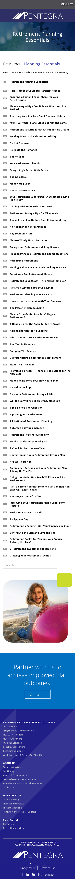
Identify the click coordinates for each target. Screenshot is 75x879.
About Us (9, 763)
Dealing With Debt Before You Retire (32, 206)
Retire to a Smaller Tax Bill (26, 512)
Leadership (8, 787)
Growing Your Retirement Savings (30, 555)
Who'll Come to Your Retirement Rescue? (35, 337)
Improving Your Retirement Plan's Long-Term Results (37, 504)
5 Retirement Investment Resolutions (33, 548)
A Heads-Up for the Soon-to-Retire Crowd (35, 324)
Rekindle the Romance (23, 149)
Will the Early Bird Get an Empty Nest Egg (35, 400)
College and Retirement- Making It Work (34, 247)
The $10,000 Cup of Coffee (25, 496)
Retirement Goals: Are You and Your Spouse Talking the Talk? (36, 541)
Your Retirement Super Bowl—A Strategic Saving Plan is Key (39, 198)
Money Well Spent (21, 183)
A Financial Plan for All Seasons (29, 330)
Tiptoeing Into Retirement (26, 414)
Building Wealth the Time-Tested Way (33, 136)
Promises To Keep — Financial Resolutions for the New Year (40, 372)
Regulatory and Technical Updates (19, 811)
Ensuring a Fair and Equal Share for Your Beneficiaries (34, 99)
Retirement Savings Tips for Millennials (34, 213)
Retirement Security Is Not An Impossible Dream (39, 129)
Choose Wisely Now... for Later (28, 240)
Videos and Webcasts (13, 803)
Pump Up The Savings (23, 351)
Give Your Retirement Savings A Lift (31, 394)
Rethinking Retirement (24, 260)
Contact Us (37, 695)
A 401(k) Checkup (20, 387)
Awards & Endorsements (15, 775)
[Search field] (30, 565)
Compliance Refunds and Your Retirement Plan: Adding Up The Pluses (38, 470)
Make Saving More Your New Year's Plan (34, 380)
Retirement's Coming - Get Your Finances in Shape (40, 526)
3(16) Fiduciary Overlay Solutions (18, 730)
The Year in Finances (22, 344)
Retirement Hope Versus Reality (29, 434)
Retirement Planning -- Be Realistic (31, 294)
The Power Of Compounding (27, 308)
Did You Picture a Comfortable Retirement (35, 357)
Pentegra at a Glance (13, 767)
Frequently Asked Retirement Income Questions (39, 253)
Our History (8, 771)
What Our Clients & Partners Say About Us (23, 755)
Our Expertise (12, 795)
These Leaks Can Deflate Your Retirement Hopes (39, 220)
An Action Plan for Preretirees (28, 226)
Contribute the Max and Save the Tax (32, 532)
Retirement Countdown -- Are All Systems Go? (38, 280)
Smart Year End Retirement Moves (31, 274)
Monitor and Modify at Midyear (29, 441)
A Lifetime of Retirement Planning (31, 421)
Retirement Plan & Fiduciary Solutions (29, 722)
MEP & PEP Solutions (12, 738)
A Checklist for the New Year (27, 448)
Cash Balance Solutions (14, 746)
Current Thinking (11, 799)
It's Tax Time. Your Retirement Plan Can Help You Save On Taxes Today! (40, 488)
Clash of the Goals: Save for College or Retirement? (33, 316)
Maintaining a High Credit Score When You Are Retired (38, 108)
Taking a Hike (18, 177)
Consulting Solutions (12, 751)
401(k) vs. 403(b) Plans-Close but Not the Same (38, 122)
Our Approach (10, 726)
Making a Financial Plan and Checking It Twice (38, 267)
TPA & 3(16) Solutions (13, 734)
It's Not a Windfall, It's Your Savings (31, 287)
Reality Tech (53, 845)
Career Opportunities (13, 828)
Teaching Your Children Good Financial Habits (37, 116)
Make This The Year (22, 364)
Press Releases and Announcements (20, 779)
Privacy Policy (27, 868)
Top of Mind (17, 156)
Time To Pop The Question (26, 407)
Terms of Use (47, 868)
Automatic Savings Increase (27, 428)
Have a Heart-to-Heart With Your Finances (35, 301)
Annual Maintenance (22, 190)
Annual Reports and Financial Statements (22, 783)
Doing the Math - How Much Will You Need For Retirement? (37, 479)
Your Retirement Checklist (26, 163)
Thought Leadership (12, 807)
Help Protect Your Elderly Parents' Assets (35, 90)
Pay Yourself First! (21, 233)
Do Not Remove (19, 143)
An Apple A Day (19, 519)
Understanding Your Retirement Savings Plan (37, 455)
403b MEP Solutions (12, 742)
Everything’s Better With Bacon (29, 170)
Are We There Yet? (21, 461)
